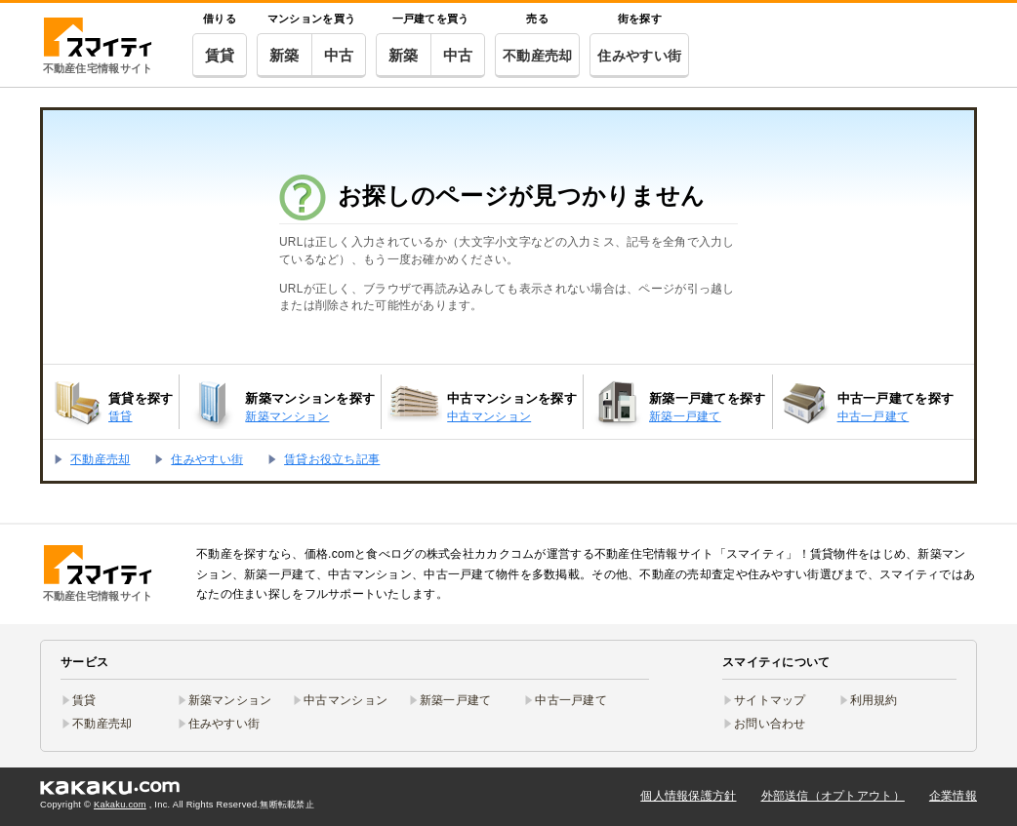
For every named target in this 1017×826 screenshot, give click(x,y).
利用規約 (874, 700)
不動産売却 (537, 55)
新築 (284, 55)
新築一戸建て (456, 700)
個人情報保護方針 (688, 796)
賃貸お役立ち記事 (332, 459)
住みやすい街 (639, 55)
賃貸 (220, 55)
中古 (339, 55)
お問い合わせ (770, 723)
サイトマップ (770, 700)
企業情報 (953, 796)
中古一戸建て (571, 700)
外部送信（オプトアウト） (833, 796)
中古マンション (345, 700)
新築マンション (230, 700)
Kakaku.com (120, 804)
